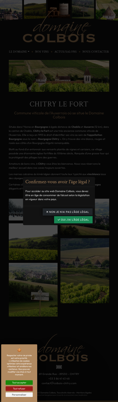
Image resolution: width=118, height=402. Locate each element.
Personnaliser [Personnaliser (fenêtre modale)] (19, 394)
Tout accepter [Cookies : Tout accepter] (19, 382)
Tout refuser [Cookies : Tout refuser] (19, 388)
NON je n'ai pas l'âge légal (67, 212)
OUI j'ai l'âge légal (73, 219)
